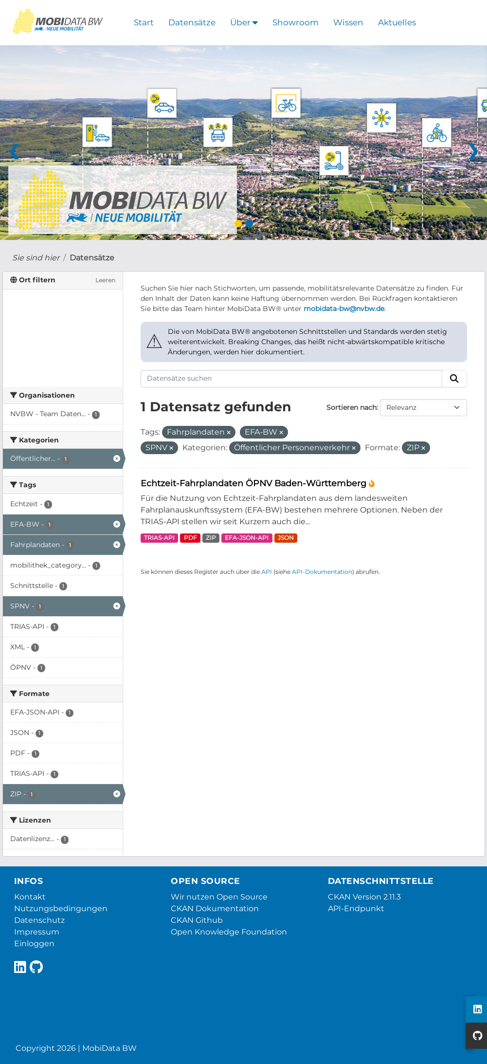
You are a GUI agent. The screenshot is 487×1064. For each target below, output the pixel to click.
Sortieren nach (351, 407)
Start (144, 22)
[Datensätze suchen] (291, 378)
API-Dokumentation (322, 571)
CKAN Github (197, 920)
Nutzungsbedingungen (61, 908)
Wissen (348, 22)
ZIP (211, 537)
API (266, 571)
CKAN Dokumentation (215, 908)
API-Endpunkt (356, 908)
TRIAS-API (159, 537)
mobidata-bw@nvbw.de (344, 308)
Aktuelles (397, 22)
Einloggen (34, 943)
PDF (190, 537)
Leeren (105, 280)
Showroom (295, 22)
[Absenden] (454, 378)
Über (244, 22)
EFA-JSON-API (247, 537)
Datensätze (192, 22)
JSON (286, 537)
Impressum (36, 931)
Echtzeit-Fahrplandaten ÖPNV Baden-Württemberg (255, 483)
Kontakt (30, 896)
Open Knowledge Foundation (229, 931)
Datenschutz (39, 920)
